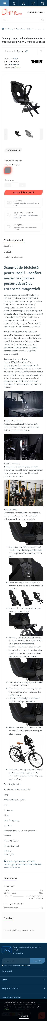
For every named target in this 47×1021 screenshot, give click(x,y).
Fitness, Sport (20, 29)
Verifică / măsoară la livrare (23, 212)
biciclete (16, 867)
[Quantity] (15, 185)
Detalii (6, 1009)
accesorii (8, 867)
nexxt (20, 864)
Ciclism (29, 29)
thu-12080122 (35, 864)
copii (15, 861)
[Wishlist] (41, 51)
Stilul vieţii (10, 29)
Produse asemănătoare (13, 257)
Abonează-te (37, 961)
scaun (9, 861)
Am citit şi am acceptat (17, 965)
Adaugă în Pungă (23, 192)
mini (26, 864)
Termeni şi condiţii (25, 965)
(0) (26, 51)
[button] (23, 3)
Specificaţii (8, 246)
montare (31, 861)
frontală (7, 864)
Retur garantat (19, 224)
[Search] (42, 19)
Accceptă (24, 1016)
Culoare (11, 164)
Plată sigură (18, 200)
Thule (15, 58)
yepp (14, 864)
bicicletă (22, 861)
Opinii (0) (8, 251)
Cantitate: (9, 179)
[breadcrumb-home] (3, 29)
